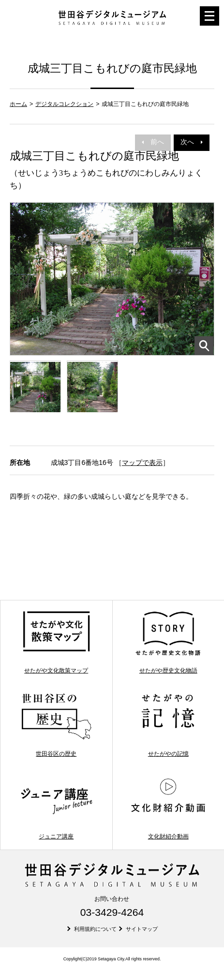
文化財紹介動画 (168, 808)
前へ (153, 142)
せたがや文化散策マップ (56, 642)
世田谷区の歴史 (56, 725)
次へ (191, 142)
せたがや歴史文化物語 (168, 642)
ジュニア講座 (56, 808)
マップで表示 (142, 462)
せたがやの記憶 (168, 725)
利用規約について (95, 929)
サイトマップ (142, 929)
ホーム (18, 104)
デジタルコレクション (64, 104)
